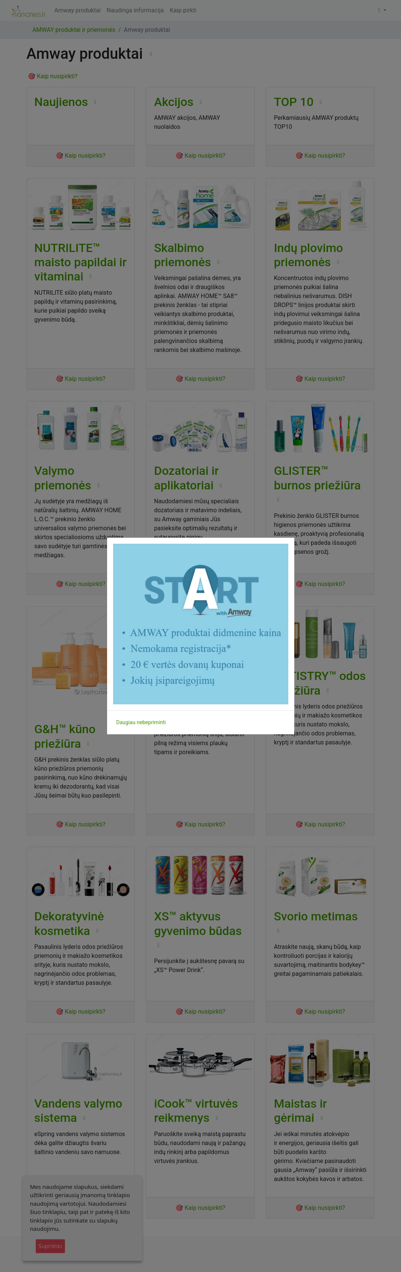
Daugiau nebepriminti (141, 722)
